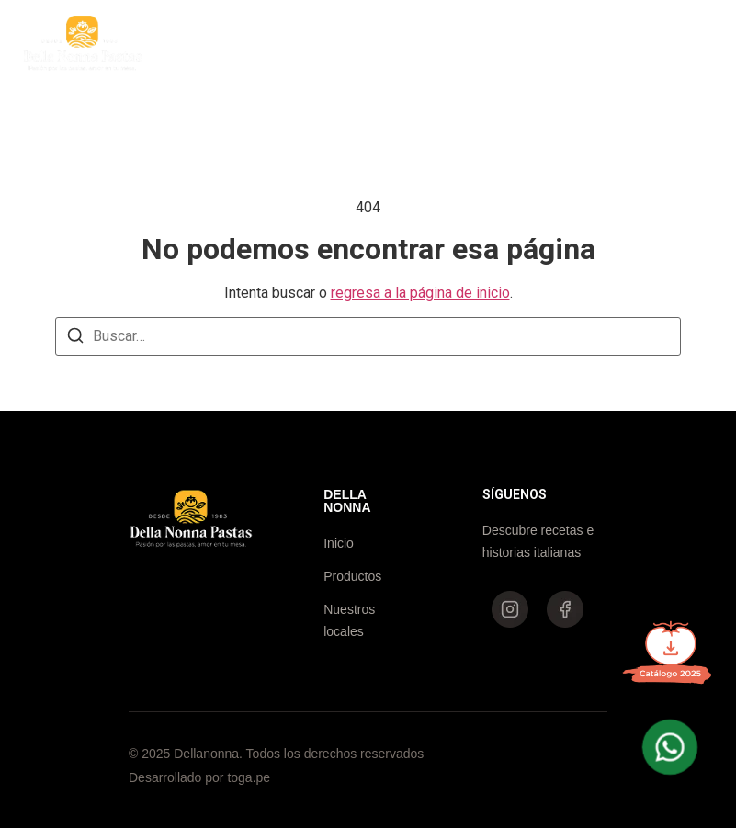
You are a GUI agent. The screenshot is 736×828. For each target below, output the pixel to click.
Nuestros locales (456, 43)
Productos (333, 43)
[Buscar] (75, 338)
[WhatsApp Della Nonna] (669, 747)
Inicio (245, 43)
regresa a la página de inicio (420, 292)
